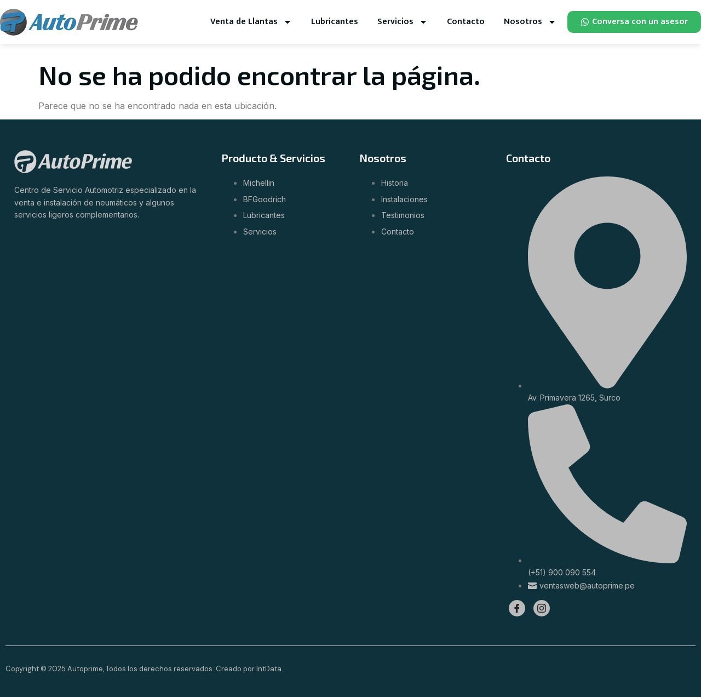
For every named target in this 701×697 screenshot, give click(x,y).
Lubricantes (334, 21)
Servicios (402, 22)
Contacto (466, 21)
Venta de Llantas (251, 22)
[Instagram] (541, 608)
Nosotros (530, 22)
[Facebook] (517, 608)
